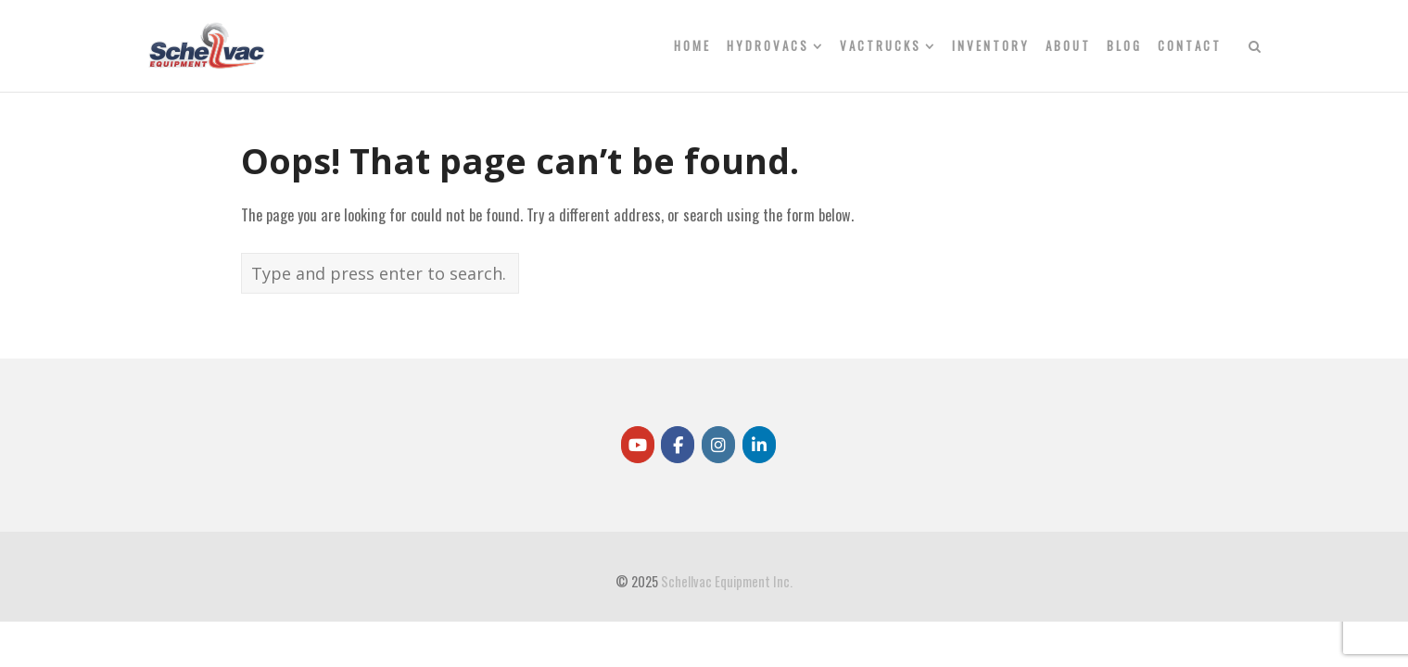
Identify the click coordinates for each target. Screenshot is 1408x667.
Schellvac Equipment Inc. (727, 581)
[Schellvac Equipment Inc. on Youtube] (637, 444)
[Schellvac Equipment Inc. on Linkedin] (759, 444)
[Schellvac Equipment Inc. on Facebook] (677, 444)
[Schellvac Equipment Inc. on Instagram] (718, 444)
